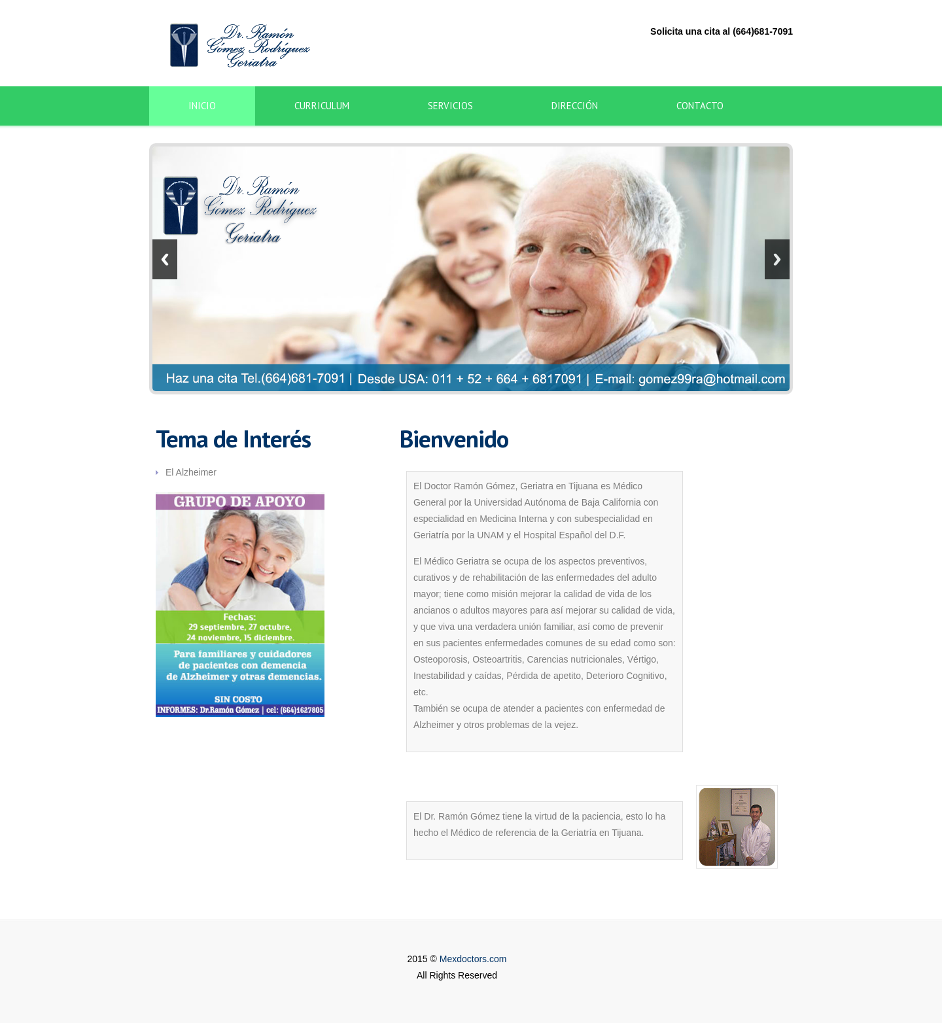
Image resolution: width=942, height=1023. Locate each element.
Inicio (202, 105)
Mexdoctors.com (473, 959)
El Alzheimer (191, 472)
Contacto (700, 105)
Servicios (450, 105)
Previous (164, 259)
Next (777, 259)
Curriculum (321, 105)
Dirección (574, 105)
